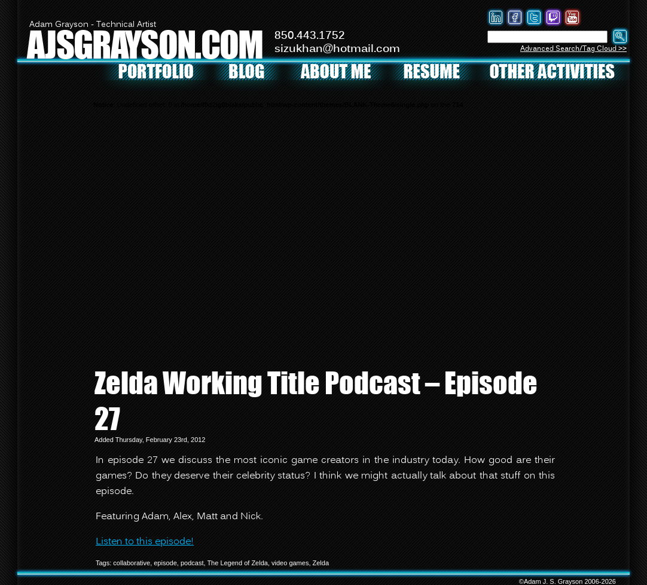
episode (165, 562)
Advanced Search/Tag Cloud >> (573, 48)
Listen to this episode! (145, 542)
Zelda (321, 562)
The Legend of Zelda (237, 562)
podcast (192, 562)
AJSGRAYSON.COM (145, 44)
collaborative (131, 562)
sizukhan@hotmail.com (337, 49)
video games (290, 562)
